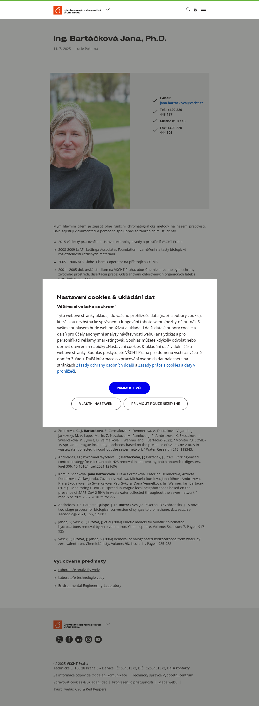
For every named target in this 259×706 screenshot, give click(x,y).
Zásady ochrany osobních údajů (105, 365)
